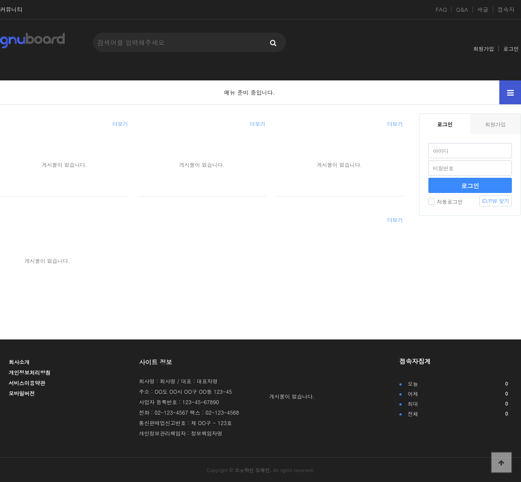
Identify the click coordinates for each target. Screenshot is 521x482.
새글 (482, 10)
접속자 (506, 10)
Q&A (462, 10)
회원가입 (483, 48)
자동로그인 (445, 201)
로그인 (511, 48)
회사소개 (19, 362)
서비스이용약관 (27, 382)
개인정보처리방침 (29, 372)
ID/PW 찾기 (495, 200)
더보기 (120, 123)
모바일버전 (22, 393)
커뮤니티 (11, 10)
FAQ (441, 10)
